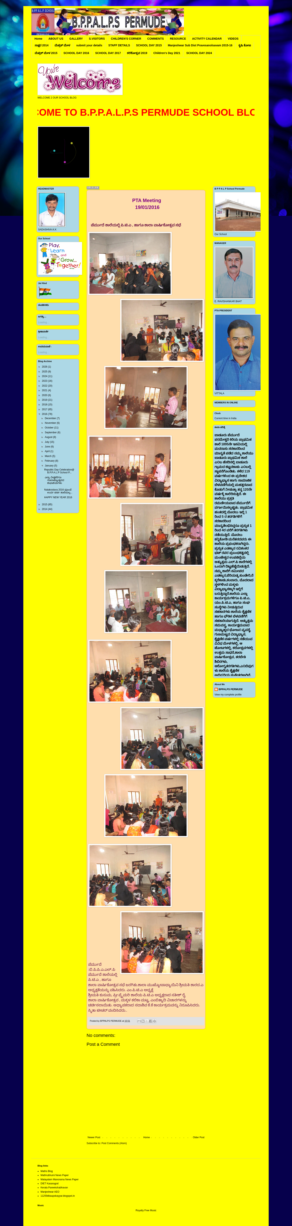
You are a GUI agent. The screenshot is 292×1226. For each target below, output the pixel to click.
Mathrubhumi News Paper (55, 1175)
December (51, 418)
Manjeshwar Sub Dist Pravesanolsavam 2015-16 (200, 45)
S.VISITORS (97, 38)
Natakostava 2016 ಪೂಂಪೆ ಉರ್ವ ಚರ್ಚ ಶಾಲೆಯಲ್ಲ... (58, 491)
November (51, 423)
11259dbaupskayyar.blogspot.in (58, 1195)
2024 (45, 376)
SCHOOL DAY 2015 (149, 45)
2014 (45, 509)
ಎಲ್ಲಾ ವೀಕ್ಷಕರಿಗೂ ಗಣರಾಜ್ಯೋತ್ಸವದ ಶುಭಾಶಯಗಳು (54, 480)
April (47, 451)
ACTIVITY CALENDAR (207, 38)
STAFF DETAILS (119, 45)
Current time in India (225, 418)
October (49, 427)
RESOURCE (178, 38)
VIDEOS (233, 38)
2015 (45, 504)
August (49, 437)
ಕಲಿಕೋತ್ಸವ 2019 (137, 53)
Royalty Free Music (146, 1210)
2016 (45, 414)
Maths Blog (47, 1171)
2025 (45, 371)
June (48, 446)
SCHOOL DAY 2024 (199, 53)
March (48, 456)
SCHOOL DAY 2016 (76, 53)
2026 (45, 366)
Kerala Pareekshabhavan (54, 1187)
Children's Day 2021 (166, 53)
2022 (45, 385)
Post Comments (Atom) (114, 1143)
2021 (45, 390)
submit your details (89, 45)
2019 (45, 399)
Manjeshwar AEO (50, 1191)
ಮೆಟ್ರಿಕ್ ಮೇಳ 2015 (46, 53)
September (51, 432)
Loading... (43, 322)
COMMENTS (155, 38)
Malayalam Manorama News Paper (59, 1179)
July (47, 442)
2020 (45, 395)
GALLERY (76, 38)
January (49, 465)
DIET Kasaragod (50, 1183)
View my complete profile (228, 694)
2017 (45, 409)
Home (38, 38)
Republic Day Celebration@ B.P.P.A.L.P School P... (59, 471)
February (50, 460)
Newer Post (94, 1137)
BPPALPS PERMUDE (231, 689)
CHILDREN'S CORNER (126, 38)
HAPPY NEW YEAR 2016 (58, 497)
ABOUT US (55, 38)
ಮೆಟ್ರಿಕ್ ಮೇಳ (62, 45)
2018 (45, 404)
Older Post (198, 1137)
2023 (45, 380)
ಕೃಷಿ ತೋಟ (244, 45)
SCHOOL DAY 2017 (108, 53)
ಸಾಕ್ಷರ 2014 (41, 45)
